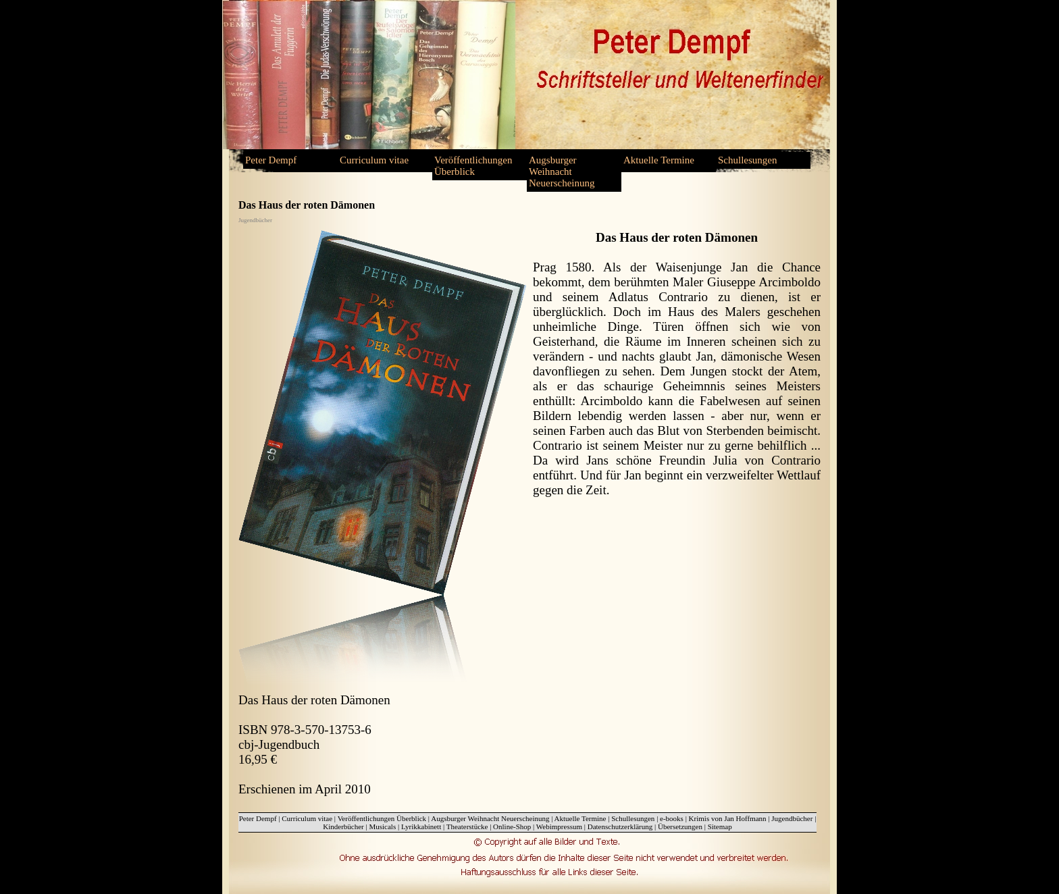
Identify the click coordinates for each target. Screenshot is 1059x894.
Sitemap (720, 826)
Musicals (382, 826)
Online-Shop (512, 826)
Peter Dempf (270, 160)
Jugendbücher (791, 818)
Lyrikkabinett (421, 826)
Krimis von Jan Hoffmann (728, 818)
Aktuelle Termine (658, 160)
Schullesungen (747, 160)
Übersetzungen (680, 826)
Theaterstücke (467, 826)
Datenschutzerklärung (620, 826)
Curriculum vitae (374, 160)
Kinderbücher (343, 826)
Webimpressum (559, 826)
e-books (671, 818)
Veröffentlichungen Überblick (473, 166)
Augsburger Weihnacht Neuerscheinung (561, 171)
